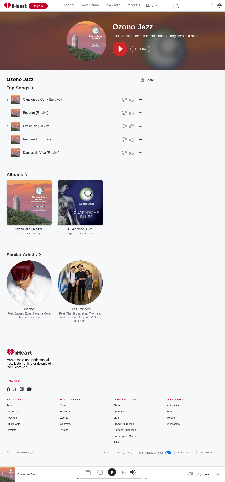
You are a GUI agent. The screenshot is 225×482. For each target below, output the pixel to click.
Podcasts (133, 5)
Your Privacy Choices (154, 452)
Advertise (119, 411)
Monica (126, 36)
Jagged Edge (23, 313)
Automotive (173, 405)
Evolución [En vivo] (36, 126)
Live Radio (112, 5)
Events (64, 417)
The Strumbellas (76, 313)
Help (106, 452)
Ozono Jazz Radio (27, 474)
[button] (120, 49)
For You (69, 5)
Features (65, 411)
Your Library (90, 5)
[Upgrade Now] (38, 6)
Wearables (173, 423)
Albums (17, 174)
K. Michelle (23, 317)
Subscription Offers (125, 436)
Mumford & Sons (89, 317)
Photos (64, 429)
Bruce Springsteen (170, 36)
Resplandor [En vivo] (38, 139)
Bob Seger (125, 317)
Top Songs (21, 87)
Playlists (11, 429)
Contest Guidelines (125, 429)
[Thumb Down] (124, 99)
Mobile (171, 417)
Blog (116, 417)
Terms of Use (185, 452)
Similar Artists (24, 254)
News (63, 405)
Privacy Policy (123, 452)
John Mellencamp (127, 313)
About (117, 405)
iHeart (10, 405)
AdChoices (207, 452)
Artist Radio (13, 423)
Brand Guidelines (124, 423)
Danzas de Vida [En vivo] (41, 152)
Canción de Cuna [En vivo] (42, 99)
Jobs (116, 442)
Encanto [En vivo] (35, 113)
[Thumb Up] (131, 99)
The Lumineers (144, 36)
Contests (65, 423)
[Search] (193, 6)
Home (170, 411)
